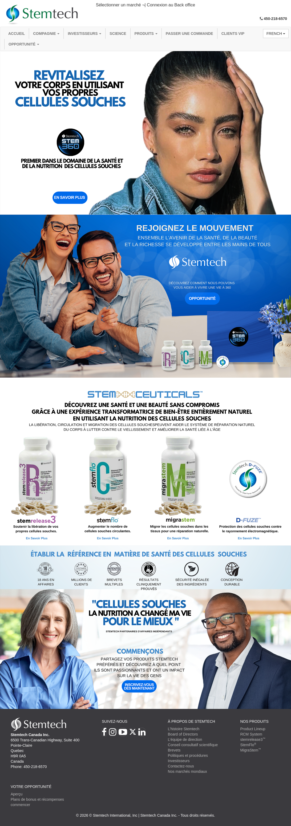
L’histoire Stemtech (183, 729)
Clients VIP (232, 33)
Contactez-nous (181, 766)
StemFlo (248, 745)
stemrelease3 (252, 739)
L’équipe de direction (185, 739)
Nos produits (254, 721)
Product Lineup (252, 729)
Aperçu (16, 794)
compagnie (46, 33)
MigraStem (250, 750)
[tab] (145, 5)
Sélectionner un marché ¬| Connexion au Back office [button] (145, 5)
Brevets (174, 750)
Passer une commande (189, 33)
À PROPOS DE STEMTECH (191, 721)
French (275, 33)
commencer (20, 805)
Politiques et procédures (188, 755)
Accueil (16, 33)
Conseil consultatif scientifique (193, 745)
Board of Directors (183, 734)
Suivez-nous (114, 721)
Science (118, 33)
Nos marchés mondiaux (187, 771)
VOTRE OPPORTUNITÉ (31, 786)
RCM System (251, 734)
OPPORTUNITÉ (24, 44)
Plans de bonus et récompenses (37, 799)
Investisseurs (84, 33)
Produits (146, 33)
